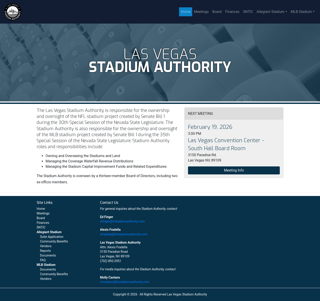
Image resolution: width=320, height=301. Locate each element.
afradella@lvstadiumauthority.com (123, 234)
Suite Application (51, 236)
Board (217, 12)
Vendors (46, 246)
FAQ (43, 260)
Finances (232, 12)
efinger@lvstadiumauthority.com (122, 221)
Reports (45, 251)
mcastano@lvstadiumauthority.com (124, 282)
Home (185, 12)
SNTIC (248, 12)
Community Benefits (54, 241)
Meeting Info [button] (234, 170)
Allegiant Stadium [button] (271, 12)
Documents (48, 255)
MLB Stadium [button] (301, 12)
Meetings (201, 12)
